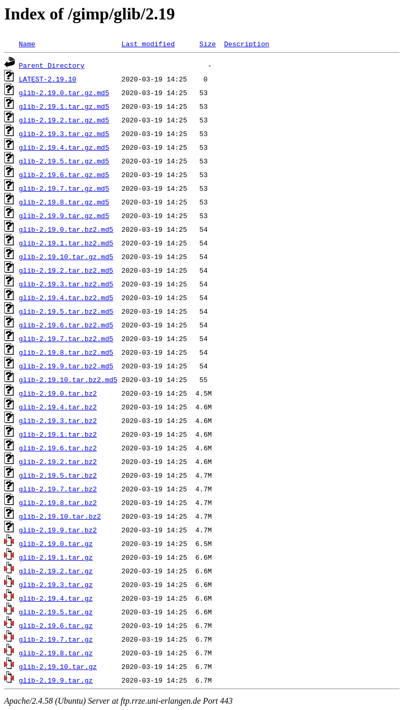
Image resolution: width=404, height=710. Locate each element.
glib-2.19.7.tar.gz (56, 639)
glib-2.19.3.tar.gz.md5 (64, 133)
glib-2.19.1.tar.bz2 (58, 434)
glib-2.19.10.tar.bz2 (60, 516)
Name (27, 43)
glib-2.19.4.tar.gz (56, 598)
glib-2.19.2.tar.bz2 (58, 461)
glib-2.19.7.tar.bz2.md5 (66, 338)
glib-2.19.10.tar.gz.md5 (66, 256)
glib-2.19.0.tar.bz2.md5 (66, 229)
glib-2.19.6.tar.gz (56, 625)
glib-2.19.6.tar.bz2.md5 (66, 325)
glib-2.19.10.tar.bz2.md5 (68, 379)
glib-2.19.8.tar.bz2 (58, 502)
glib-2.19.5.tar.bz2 (58, 475)
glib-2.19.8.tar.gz (56, 652)
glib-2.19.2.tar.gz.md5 (64, 120)
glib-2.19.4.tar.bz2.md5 (66, 297)
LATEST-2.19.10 (47, 79)
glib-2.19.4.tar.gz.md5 (64, 147)
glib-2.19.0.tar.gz (56, 543)
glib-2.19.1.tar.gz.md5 (64, 106)
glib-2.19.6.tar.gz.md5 (64, 174)
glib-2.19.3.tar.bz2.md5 (66, 284)
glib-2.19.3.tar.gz (56, 584)
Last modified (148, 43)
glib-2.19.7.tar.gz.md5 (64, 188)
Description (246, 43)
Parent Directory (52, 65)
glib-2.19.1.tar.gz (56, 557)
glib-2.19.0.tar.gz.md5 (64, 92)
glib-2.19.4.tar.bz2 (58, 406)
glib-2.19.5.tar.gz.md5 (64, 161)
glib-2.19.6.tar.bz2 (58, 447)
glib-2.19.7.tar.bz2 (58, 488)
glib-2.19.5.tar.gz (56, 611)
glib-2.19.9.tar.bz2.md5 (66, 366)
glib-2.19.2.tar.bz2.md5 (66, 270)
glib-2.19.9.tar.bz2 (58, 529)
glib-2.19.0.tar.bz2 (58, 393)
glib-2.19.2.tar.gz (56, 570)
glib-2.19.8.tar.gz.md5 (64, 202)
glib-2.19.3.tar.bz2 (58, 420)
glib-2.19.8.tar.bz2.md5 (66, 352)
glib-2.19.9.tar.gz (56, 680)
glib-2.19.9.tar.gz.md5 (64, 215)
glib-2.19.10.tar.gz (58, 666)
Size (207, 43)
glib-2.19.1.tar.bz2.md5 (66, 243)
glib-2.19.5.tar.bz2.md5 (66, 311)
